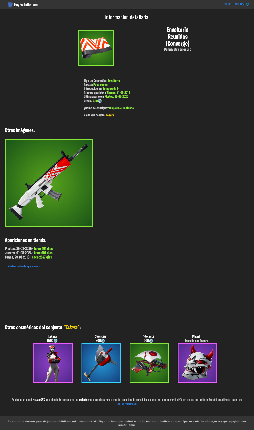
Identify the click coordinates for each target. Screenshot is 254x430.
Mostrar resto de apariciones (24, 266)
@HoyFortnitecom (127, 404)
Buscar (227, 4)
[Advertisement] (103, 295)
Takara (110, 115)
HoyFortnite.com (26, 5)
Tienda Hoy (238, 4)
